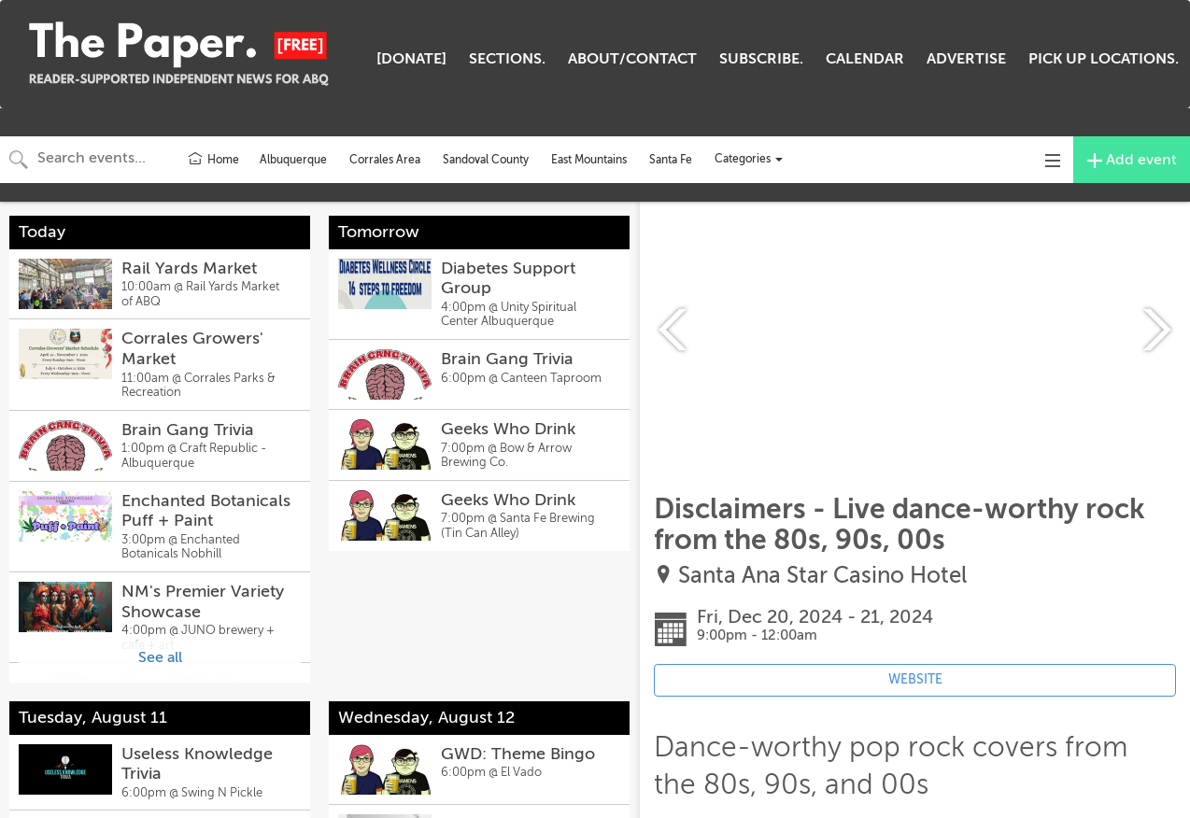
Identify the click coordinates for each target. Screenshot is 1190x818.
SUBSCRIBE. (761, 58)
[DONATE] (411, 58)
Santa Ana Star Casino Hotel (822, 575)
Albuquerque (293, 159)
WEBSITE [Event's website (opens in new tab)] (915, 679)
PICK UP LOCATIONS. (1103, 58)
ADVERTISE (966, 58)
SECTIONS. (507, 58)
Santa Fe (670, 159)
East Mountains (589, 159)
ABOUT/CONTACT (632, 58)
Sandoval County (486, 159)
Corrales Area (384, 159)
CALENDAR (865, 58)
